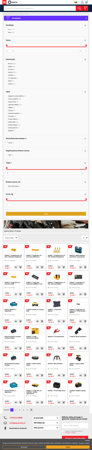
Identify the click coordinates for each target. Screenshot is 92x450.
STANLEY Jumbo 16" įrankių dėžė (35, 310)
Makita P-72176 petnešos (56, 336)
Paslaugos (38, 428)
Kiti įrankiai (12, 14)
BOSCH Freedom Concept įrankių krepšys (13, 337)
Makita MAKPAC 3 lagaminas (10, 391)
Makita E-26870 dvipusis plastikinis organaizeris (77, 256)
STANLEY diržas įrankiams (78, 336)
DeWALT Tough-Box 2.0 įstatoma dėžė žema (33, 256)
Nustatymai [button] (24, 447)
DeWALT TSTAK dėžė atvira (56, 390)
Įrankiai (4, 2)
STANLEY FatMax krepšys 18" (78, 391)
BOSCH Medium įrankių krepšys (12, 364)
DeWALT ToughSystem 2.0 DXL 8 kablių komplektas (56, 256)
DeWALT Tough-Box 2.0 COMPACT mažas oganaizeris (33, 392)
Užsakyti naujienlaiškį (75, 438)
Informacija (39, 423)
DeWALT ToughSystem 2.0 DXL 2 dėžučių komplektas (13, 256)
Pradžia (6, 14)
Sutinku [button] (68, 447)
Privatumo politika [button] (84, 443)
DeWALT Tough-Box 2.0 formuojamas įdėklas (77, 283)
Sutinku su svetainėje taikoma (73, 432)
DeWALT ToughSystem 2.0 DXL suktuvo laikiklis (56, 283)
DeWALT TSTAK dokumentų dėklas (32, 337)
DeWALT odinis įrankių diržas (33, 364)
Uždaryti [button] (87, 440)
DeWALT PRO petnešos (55, 363)
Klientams (38, 418)
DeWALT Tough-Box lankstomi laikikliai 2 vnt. (34, 283)
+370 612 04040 (15, 417)
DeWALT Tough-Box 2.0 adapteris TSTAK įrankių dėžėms (77, 311)
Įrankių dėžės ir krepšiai (22, 14)
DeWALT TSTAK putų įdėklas (54, 310)
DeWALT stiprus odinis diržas (77, 364)
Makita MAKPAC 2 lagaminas (10, 310)
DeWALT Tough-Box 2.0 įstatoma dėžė (12, 283)
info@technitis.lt (17, 423)
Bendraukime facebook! (18, 428)
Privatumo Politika (70, 433)
